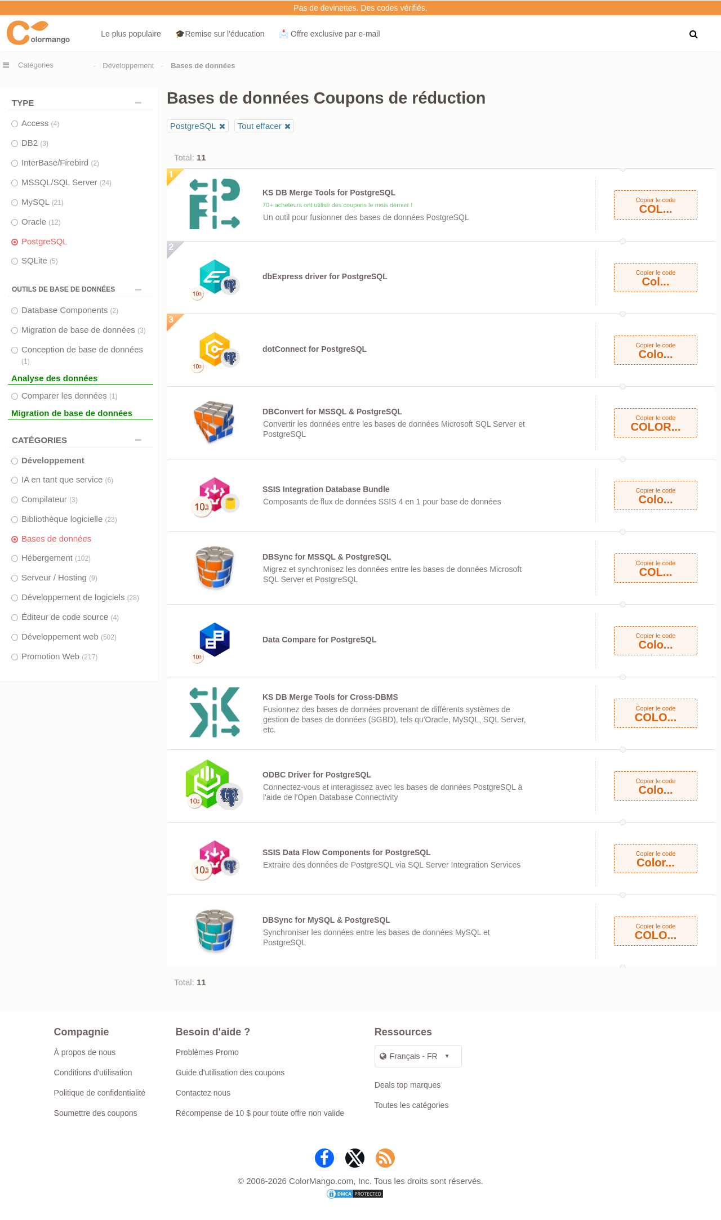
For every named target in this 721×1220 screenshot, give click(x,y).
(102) (83, 558)
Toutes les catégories (412, 1105)
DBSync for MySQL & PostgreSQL (326, 919)
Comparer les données (69, 395)
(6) (109, 480)
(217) (89, 657)
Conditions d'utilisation (93, 1072)
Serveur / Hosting (59, 577)
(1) (25, 361)
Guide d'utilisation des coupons (230, 1072)
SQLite (39, 260)
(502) (109, 637)
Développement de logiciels (80, 597)
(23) (111, 520)
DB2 (34, 143)
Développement (128, 65)
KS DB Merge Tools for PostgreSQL (328, 192)
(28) (133, 598)
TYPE (79, 103)
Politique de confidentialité (100, 1092)
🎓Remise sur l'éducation (219, 33)
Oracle (41, 221)
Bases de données (56, 538)
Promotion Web (59, 656)
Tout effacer (260, 126)
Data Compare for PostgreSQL (319, 639)
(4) (55, 124)
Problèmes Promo (207, 1052)
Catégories (36, 65)
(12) (54, 222)
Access (40, 123)
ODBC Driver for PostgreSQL (316, 774)
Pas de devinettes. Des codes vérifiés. (360, 7)
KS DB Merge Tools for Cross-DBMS (330, 696)
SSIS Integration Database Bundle (326, 489)
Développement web (69, 636)
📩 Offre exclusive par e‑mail (329, 33)
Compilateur (49, 499)
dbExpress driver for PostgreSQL (325, 276)
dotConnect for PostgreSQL (314, 349)
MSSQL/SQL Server (66, 182)
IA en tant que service (67, 479)
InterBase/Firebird (60, 162)
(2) (95, 163)
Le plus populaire (131, 33)
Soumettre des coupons (95, 1113)
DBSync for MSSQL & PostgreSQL (326, 556)
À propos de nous (85, 1052)
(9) (93, 578)
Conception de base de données (82, 355)
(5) (54, 261)
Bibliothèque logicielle (69, 519)
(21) (58, 203)
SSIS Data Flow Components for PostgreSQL (346, 852)
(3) (44, 144)
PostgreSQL (44, 241)
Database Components (69, 310)
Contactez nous (203, 1092)
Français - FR (409, 1056)
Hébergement (56, 557)
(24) (106, 183)
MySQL (42, 202)
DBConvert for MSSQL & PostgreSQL (332, 411)
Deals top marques (408, 1084)
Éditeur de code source (70, 617)
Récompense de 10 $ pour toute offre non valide (260, 1113)
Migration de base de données (83, 329)
